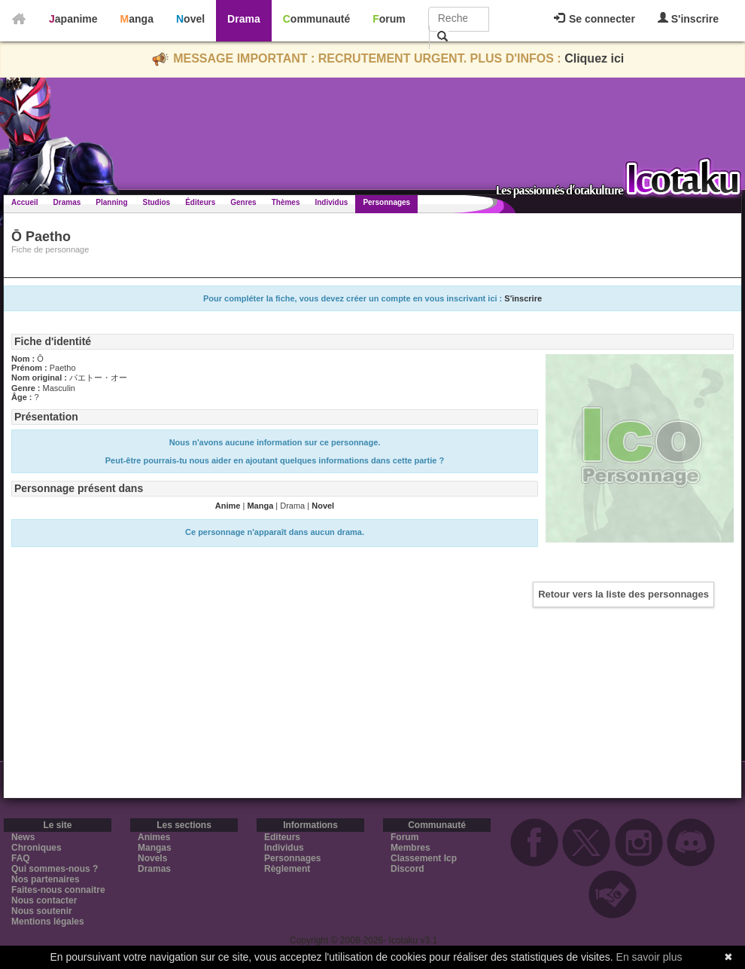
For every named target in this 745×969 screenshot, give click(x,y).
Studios (157, 202)
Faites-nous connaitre (58, 890)
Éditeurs (200, 202)
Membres (410, 847)
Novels (152, 858)
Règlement (287, 869)
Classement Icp (424, 858)
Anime (228, 505)
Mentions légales (47, 921)
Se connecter (594, 19)
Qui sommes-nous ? (54, 869)
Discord (407, 869)
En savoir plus (649, 957)
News (23, 837)
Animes (154, 837)
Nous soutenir (41, 911)
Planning (111, 202)
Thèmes (286, 202)
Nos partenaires (45, 879)
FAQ (20, 858)
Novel (190, 19)
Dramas (67, 202)
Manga (137, 19)
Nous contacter (44, 900)
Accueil (24, 202)
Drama (243, 19)
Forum (389, 19)
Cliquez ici (594, 58)
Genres (243, 202)
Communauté (316, 19)
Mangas (155, 847)
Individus (331, 202)
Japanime (73, 19)
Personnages (386, 202)
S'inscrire (688, 18)
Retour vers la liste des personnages (623, 594)
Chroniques (36, 847)
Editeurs (282, 837)
